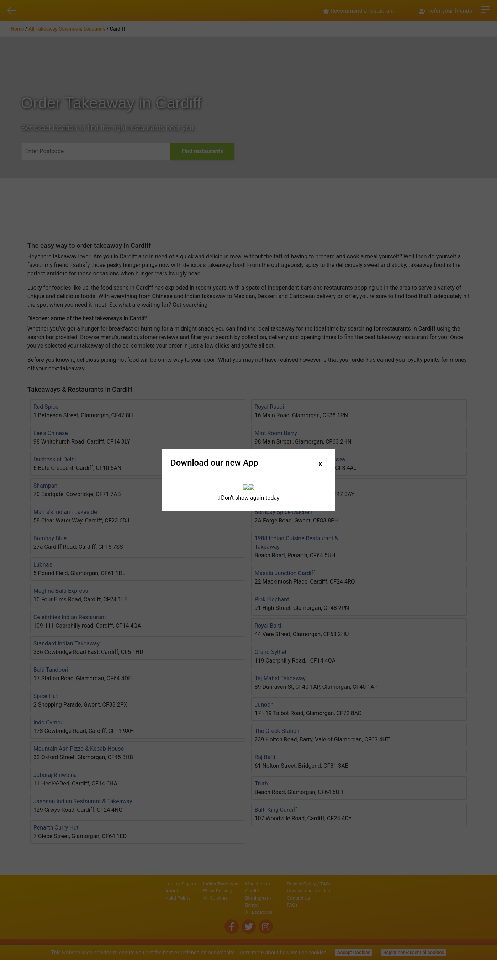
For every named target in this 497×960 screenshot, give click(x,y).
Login (147, 883)
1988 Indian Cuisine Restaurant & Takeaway (296, 542)
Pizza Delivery (193, 891)
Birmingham (234, 898)
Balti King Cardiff (275, 809)
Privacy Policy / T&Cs (333, 883)
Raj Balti (264, 757)
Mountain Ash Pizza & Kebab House (78, 748)
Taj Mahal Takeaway (280, 678)
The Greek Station (277, 731)
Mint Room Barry (275, 433)
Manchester (233, 883)
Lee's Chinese (50, 433)
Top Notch (267, 485)
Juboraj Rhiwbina (55, 775)
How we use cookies (332, 891)
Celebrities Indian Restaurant (69, 617)
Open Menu (485, 9)
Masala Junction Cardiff (284, 573)
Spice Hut (45, 696)
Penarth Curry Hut (56, 827)
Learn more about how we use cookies (282, 952)
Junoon (264, 704)
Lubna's (43, 564)
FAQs (316, 905)
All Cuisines (191, 898)
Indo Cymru (48, 722)
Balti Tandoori (50, 669)
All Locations (234, 912)
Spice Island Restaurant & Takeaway (299, 459)
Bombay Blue (50, 538)
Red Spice (46, 406)
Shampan (45, 485)
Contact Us (322, 898)
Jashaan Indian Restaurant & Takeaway (82, 801)
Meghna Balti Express (60, 591)
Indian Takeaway (196, 883)
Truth (261, 783)
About (147, 891)
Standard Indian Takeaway (66, 643)
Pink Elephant (271, 599)
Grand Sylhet (270, 652)
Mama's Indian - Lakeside (65, 512)
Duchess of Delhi (54, 459)
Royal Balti (267, 625)
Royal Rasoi (269, 406)
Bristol (227, 905)
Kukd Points (153, 898)
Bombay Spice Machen (283, 512)
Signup (164, 883)
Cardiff (228, 891)
